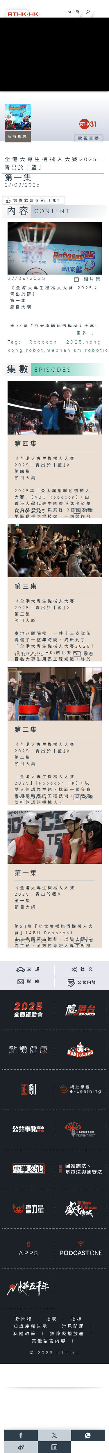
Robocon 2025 (56, 342)
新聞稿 (25, 1319)
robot (35, 350)
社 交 (87, 969)
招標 (78, 1319)
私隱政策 (26, 1333)
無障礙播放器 (68, 1333)
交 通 (33, 969)
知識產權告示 (32, 1326)
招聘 (53, 1319)
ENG (69, 12)
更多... (85, 333)
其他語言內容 (50, 1341)
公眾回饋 (87, 982)
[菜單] (101, 10)
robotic (97, 350)
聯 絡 (33, 981)
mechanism (65, 350)
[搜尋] (88, 10)
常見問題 (74, 1326)
